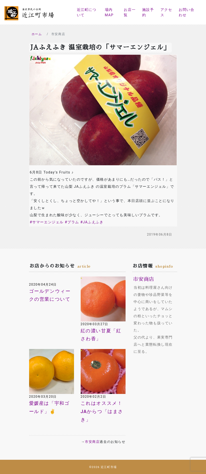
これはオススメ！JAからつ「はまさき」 (102, 411)
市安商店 (92, 442)
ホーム (37, 34)
